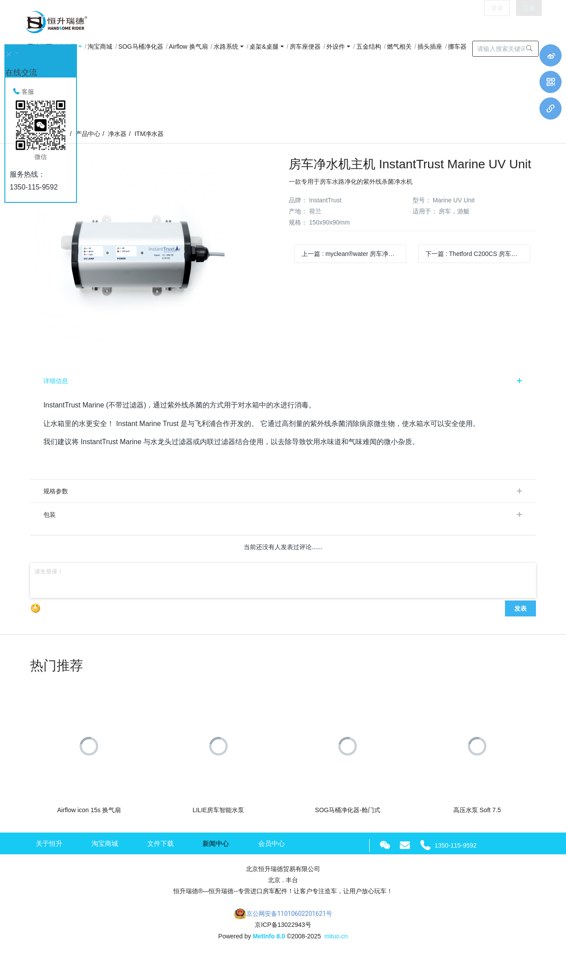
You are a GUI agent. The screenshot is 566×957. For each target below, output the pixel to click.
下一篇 (477, 253)
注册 (529, 22)
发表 (520, 608)
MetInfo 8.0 (268, 936)
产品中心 (88, 133)
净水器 (117, 133)
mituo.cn (336, 936)
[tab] (283, 380)
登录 (497, 22)
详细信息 (55, 380)
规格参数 (55, 491)
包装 (49, 514)
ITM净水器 (149, 133)
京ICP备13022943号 (283, 924)
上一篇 (354, 253)
